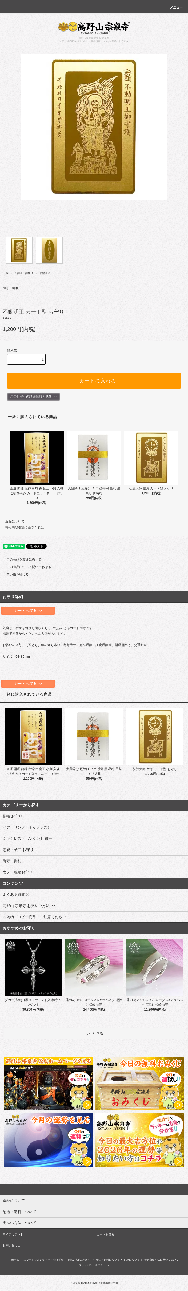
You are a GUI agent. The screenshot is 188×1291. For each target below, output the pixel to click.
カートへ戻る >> (28, 610)
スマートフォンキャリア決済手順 (43, 1259)
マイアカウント (13, 1234)
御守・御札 (23, 273)
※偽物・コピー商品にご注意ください (34, 917)
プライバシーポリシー (92, 1265)
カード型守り (42, 273)
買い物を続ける (14, 574)
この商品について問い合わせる (25, 567)
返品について (15, 521)
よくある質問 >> (16, 894)
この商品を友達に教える (21, 559)
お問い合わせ (11, 1245)
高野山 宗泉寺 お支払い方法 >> (29, 906)
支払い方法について (79, 1259)
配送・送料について (108, 1259)
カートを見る (105, 1234)
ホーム (9, 273)
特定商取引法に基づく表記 (24, 527)
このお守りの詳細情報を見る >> (33, 396)
